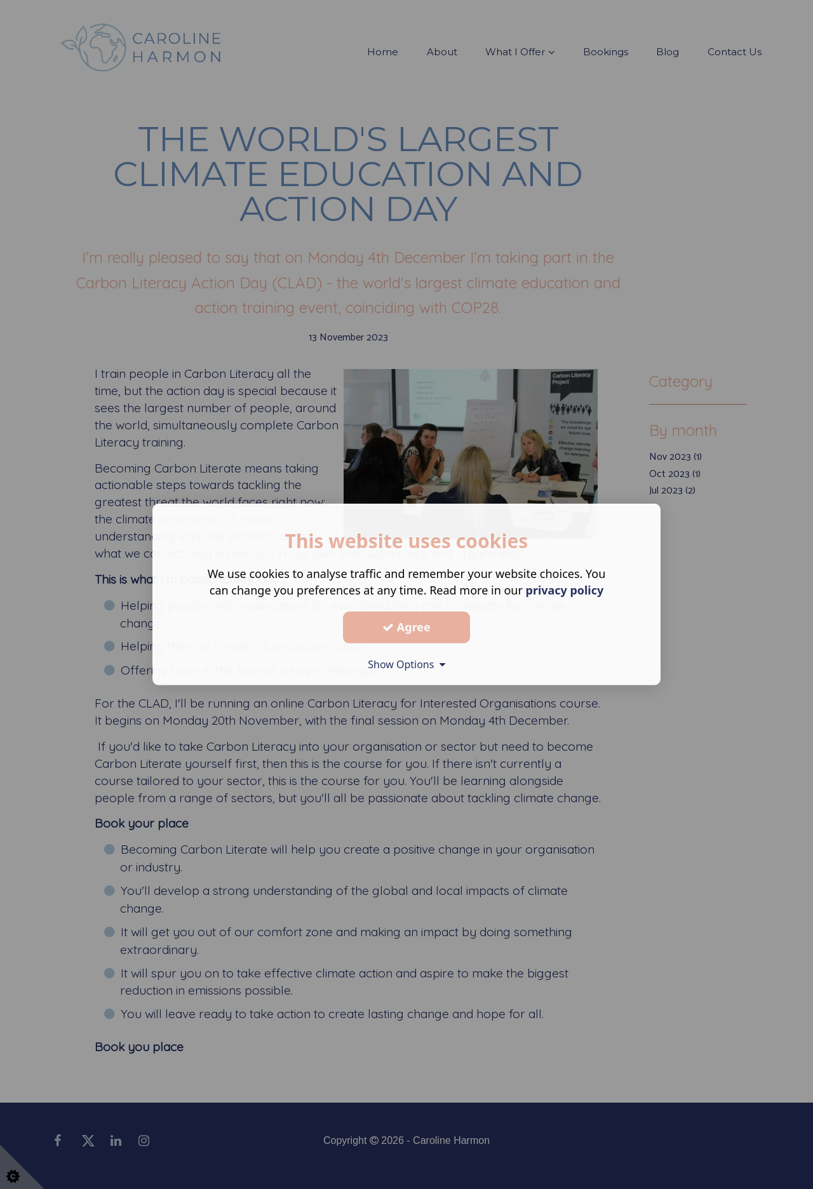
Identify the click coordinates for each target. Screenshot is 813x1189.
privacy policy (564, 590)
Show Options (406, 664)
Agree (406, 627)
